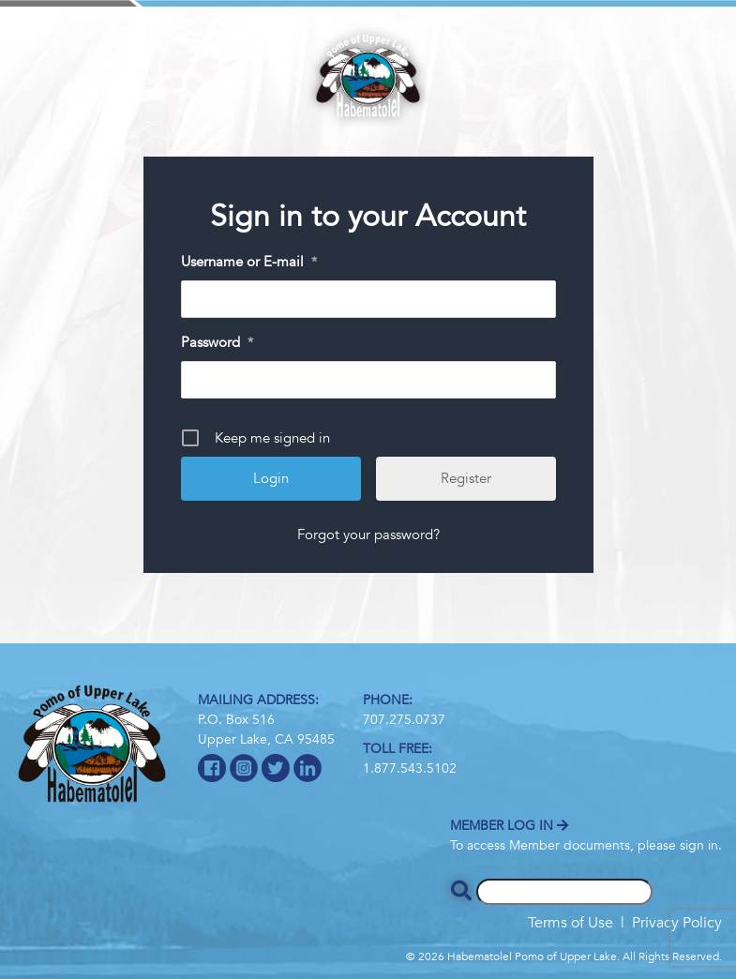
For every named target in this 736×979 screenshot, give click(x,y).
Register (466, 478)
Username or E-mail (249, 262)
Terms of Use (570, 922)
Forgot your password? (368, 534)
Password (217, 343)
